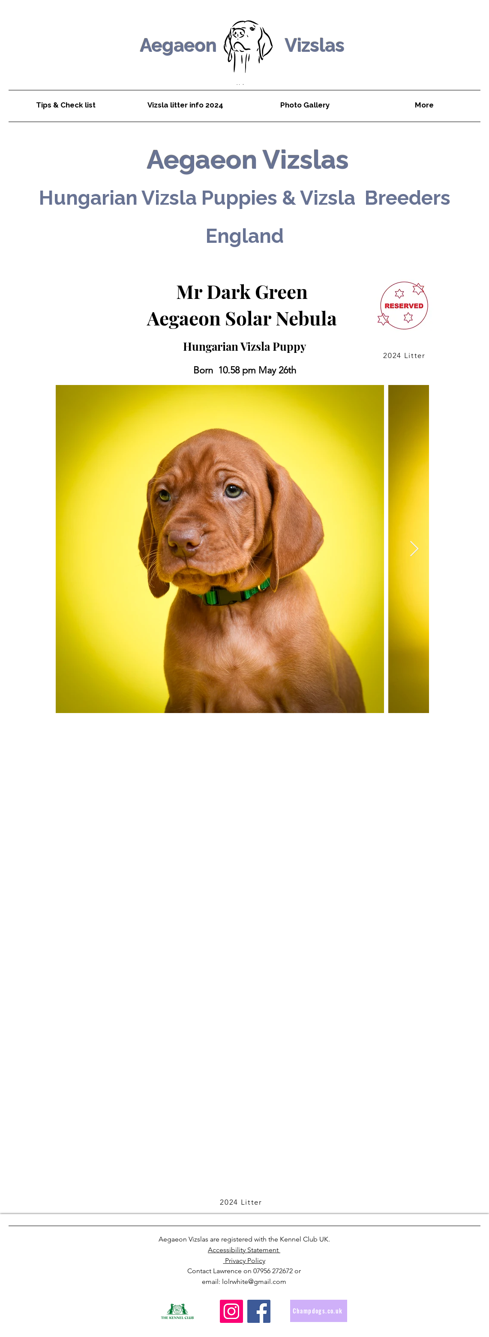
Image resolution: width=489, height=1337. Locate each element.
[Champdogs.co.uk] (318, 1311)
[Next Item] (414, 549)
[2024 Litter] (405, 355)
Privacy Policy (245, 1260)
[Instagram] (231, 1311)
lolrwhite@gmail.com (254, 1281)
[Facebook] (258, 1311)
